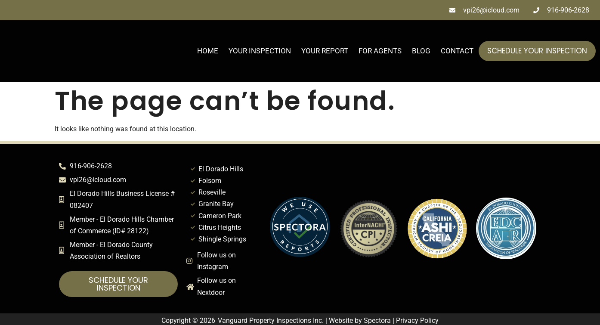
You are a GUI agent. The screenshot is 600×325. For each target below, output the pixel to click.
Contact (457, 50)
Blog (421, 50)
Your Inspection (260, 50)
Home (207, 50)
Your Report (324, 50)
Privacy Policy (417, 320)
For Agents (380, 50)
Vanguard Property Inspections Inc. (271, 320)
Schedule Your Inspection (537, 51)
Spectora (377, 320)
